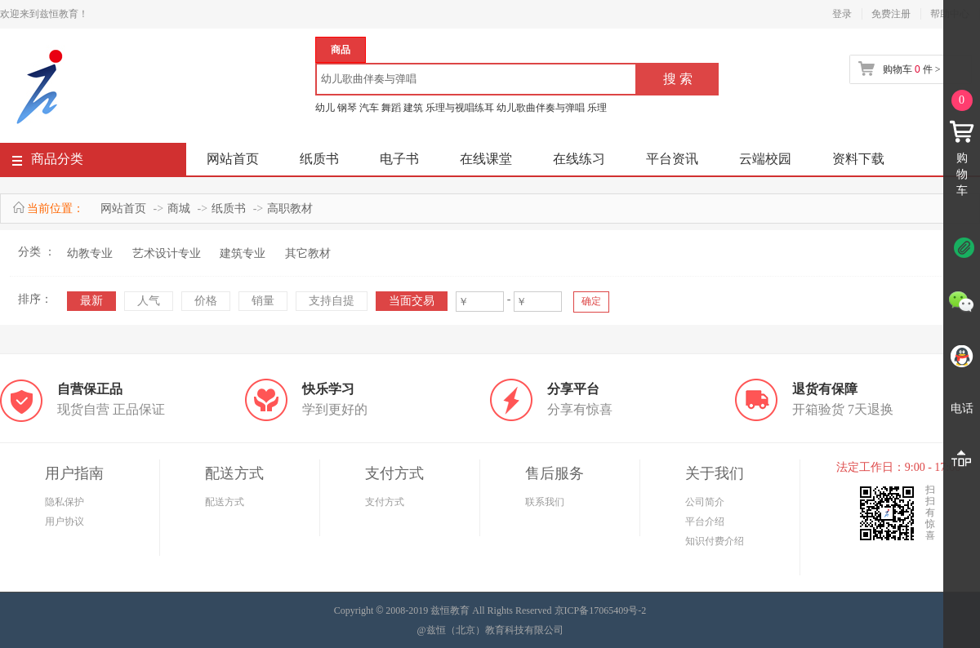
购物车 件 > (911, 69)
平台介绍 (704, 521)
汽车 (369, 107)
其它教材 (308, 253)
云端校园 (765, 159)
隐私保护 (64, 502)
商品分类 (47, 162)
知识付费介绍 (714, 541)
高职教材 (290, 208)
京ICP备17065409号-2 (601, 610)
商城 (178, 208)
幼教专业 (90, 253)
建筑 (413, 107)
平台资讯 (672, 159)
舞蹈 (391, 107)
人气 (148, 301)
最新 (91, 301)
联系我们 (544, 502)
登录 (842, 14)
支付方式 (384, 502)
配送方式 (224, 502)
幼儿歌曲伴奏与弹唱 (541, 107)
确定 (591, 301)
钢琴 (347, 107)
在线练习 (579, 159)
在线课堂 (486, 159)
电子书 (399, 159)
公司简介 (704, 502)
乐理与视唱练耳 (459, 107)
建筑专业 (242, 253)
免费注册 (891, 14)
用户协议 (64, 521)
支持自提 (331, 301)
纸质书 (319, 159)
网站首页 (233, 159)
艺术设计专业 (166, 253)
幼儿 (325, 107)
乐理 (597, 107)
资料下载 (858, 159)
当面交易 (411, 301)
